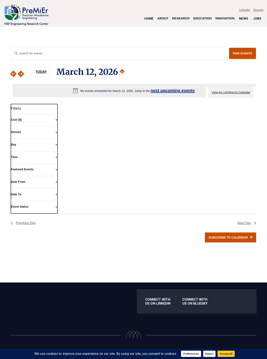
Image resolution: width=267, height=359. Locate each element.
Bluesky (258, 10)
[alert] (134, 90)
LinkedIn (244, 10)
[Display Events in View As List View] (219, 92)
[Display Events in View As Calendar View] (238, 92)
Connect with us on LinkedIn (157, 301)
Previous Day (23, 223)
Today (41, 72)
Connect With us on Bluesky (195, 301)
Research (181, 18)
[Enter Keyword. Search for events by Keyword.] (120, 53)
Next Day (246, 223)
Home (149, 18)
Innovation (224, 18)
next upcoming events (173, 90)
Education (202, 18)
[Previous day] (13, 74)
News (243, 18)
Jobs (257, 18)
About (162, 18)
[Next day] (23, 74)
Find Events (242, 53)
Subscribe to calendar (228, 237)
